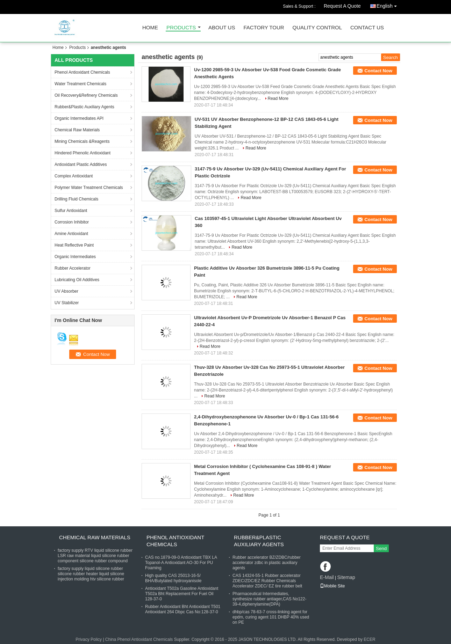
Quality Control (317, 27)
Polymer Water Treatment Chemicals (89, 187)
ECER (369, 639)
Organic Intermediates (75, 256)
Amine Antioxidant (71, 233)
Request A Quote (342, 6)
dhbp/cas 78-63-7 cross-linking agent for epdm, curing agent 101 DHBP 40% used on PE (270, 617)
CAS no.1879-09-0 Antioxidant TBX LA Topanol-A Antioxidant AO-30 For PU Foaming (181, 562)
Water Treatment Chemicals (80, 83)
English (388, 5)
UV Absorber (66, 291)
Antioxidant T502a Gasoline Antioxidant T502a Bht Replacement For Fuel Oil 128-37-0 (181, 593)
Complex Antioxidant (74, 176)
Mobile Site (332, 586)
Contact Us (367, 27)
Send (381, 548)
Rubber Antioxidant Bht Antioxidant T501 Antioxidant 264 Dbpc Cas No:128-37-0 (182, 609)
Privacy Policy (89, 639)
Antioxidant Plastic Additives (81, 164)
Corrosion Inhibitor (72, 222)
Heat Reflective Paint (74, 245)
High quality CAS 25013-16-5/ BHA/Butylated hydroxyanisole (173, 578)
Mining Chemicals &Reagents (82, 141)
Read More (278, 98)
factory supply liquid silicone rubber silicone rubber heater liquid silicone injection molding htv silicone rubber (91, 573)
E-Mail (327, 577)
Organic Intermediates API (79, 118)
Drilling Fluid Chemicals (76, 199)
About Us (221, 27)
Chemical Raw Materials (77, 129)
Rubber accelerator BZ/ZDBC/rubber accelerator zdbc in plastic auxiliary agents (266, 562)
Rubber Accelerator (73, 268)
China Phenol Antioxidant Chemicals (139, 639)
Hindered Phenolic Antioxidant (82, 153)
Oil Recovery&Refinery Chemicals (86, 95)
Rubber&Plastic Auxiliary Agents (84, 106)
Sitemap (346, 577)
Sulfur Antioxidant (71, 210)
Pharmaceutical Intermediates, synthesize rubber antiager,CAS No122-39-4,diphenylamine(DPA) (269, 599)
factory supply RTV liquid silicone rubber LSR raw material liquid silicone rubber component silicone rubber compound (95, 555)
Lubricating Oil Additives (77, 279)
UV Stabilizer (67, 302)
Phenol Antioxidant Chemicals (82, 72)
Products (181, 27)
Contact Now (378, 70)
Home (150, 27)
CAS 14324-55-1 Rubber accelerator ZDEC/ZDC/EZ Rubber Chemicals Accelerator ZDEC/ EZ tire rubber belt (267, 580)
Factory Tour (263, 27)
